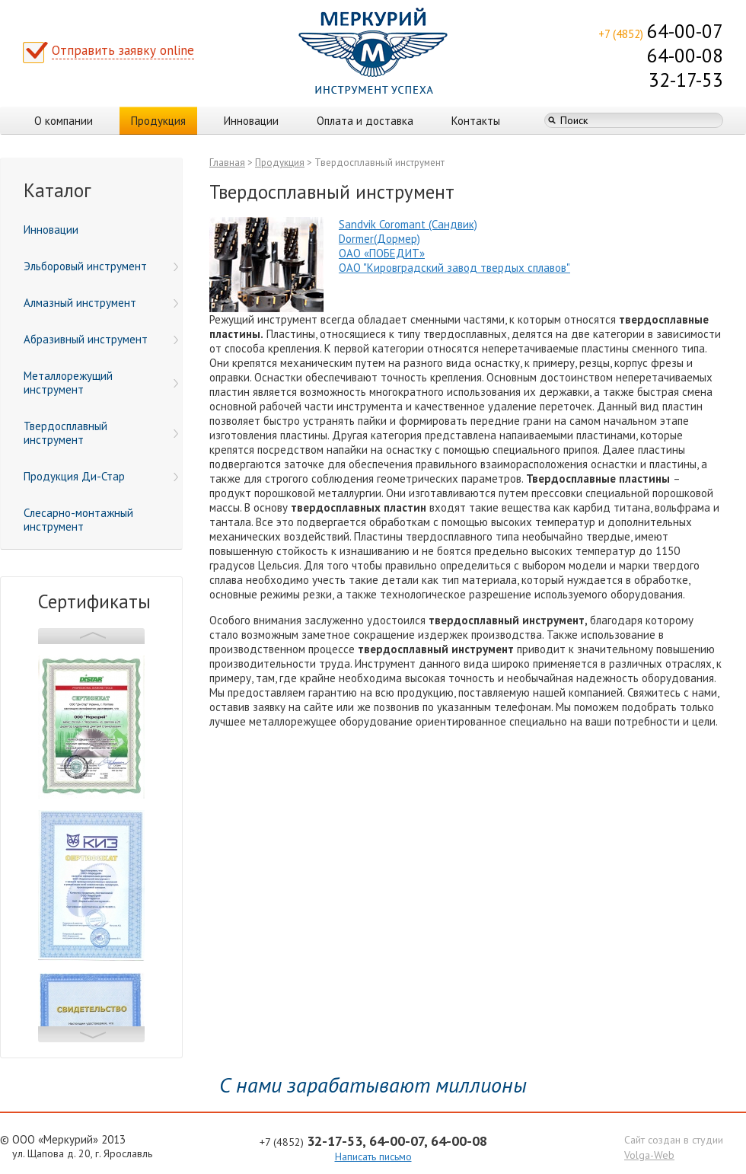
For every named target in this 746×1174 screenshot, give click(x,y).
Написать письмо (373, 1156)
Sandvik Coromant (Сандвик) (408, 224)
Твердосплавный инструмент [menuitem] (101, 433)
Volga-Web (649, 1155)
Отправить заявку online (123, 50)
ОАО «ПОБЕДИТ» (382, 253)
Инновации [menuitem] (51, 229)
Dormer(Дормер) (379, 238)
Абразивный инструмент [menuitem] (101, 339)
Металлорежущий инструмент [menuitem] (101, 382)
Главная (227, 162)
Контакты (475, 120)
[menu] (91, 378)
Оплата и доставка (365, 120)
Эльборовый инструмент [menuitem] (101, 266)
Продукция (158, 120)
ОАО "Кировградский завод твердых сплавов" (454, 267)
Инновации (251, 120)
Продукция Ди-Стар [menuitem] (101, 476)
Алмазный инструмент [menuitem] (101, 302)
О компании (63, 120)
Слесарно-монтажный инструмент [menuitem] (78, 520)
